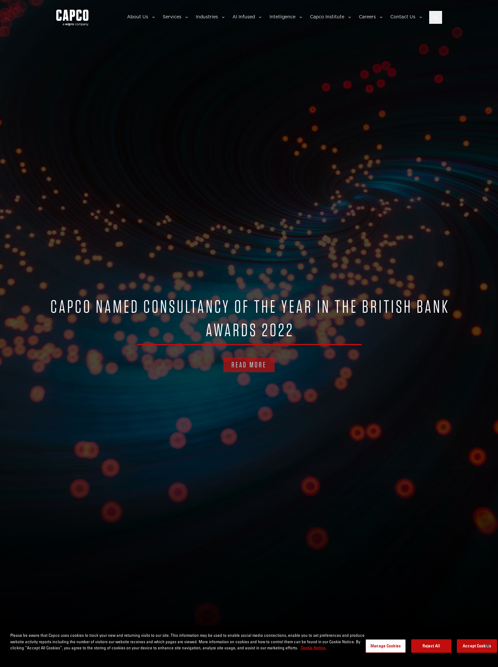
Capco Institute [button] (327, 16)
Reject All (430, 645)
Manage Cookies (385, 645)
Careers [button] (367, 16)
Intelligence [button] (282, 16)
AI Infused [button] (243, 16)
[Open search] (435, 17)
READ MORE (249, 364)
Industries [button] (207, 16)
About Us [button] (137, 16)
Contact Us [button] (402, 16)
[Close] (488, 646)
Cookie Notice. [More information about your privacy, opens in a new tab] (313, 647)
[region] (249, 646)
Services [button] (172, 16)
